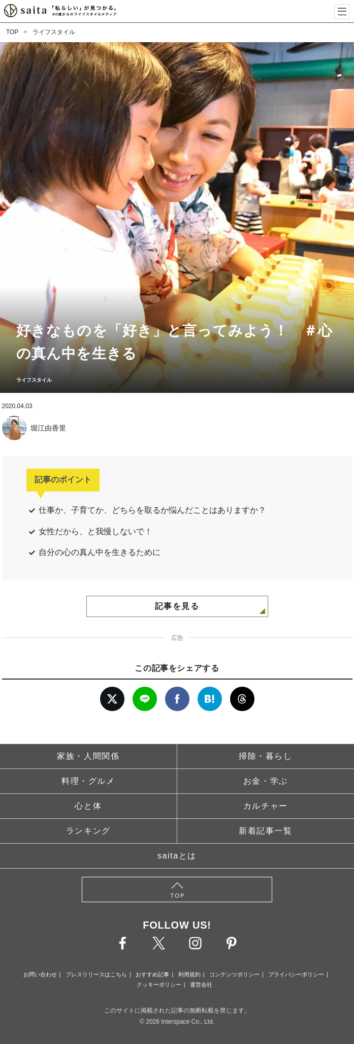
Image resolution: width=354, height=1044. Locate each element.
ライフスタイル (54, 32)
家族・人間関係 (88, 756)
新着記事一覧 (266, 830)
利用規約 (189, 974)
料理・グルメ (88, 781)
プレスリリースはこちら (96, 974)
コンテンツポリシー (234, 974)
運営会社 (201, 984)
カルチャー (265, 806)
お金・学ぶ (265, 781)
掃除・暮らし (266, 756)
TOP (12, 32)
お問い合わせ (40, 974)
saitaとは (177, 855)
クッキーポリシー (159, 984)
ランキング (88, 830)
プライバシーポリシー (296, 974)
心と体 (88, 806)
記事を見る (177, 606)
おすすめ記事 (152, 974)
